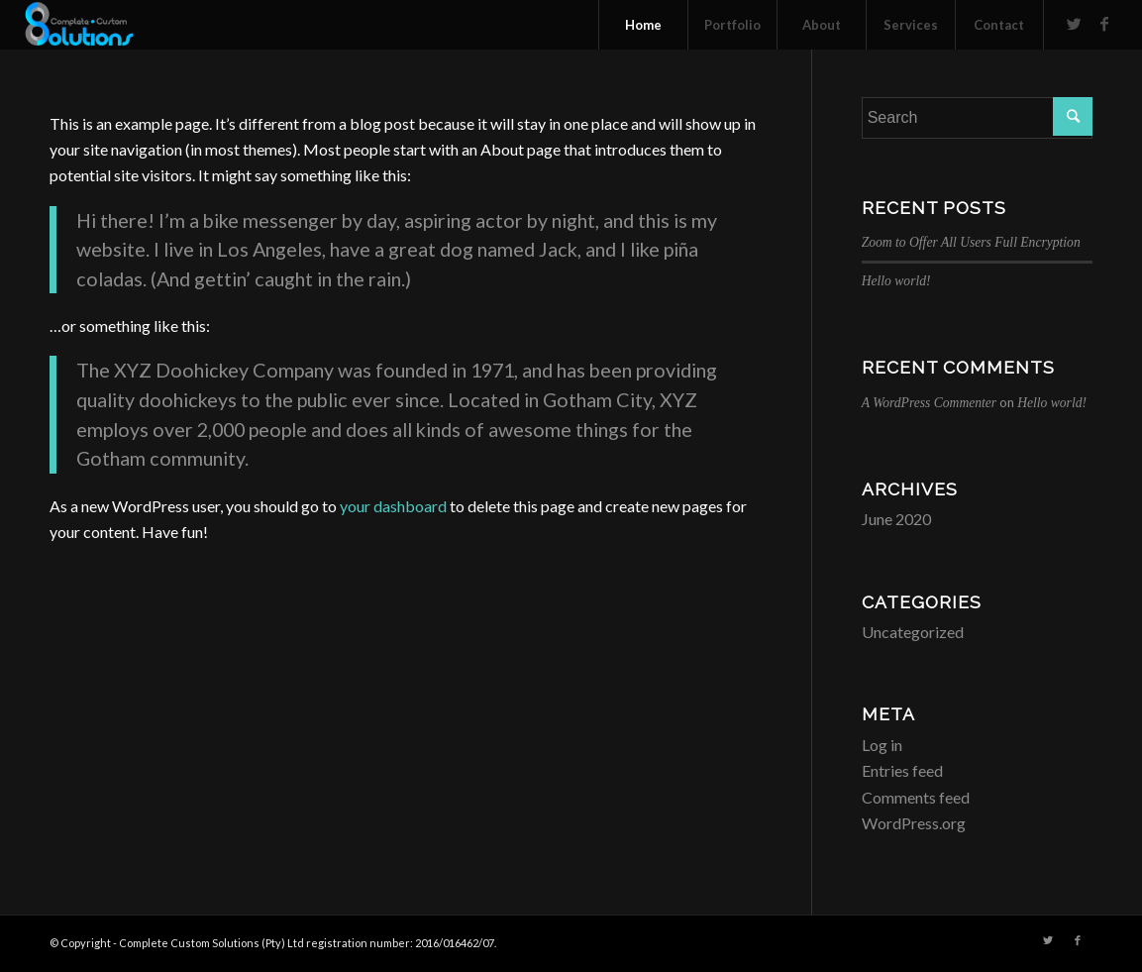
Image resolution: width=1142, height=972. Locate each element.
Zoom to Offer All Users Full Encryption (971, 242)
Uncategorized (913, 631)
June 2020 (896, 518)
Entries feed (902, 770)
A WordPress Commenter (929, 402)
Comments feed (916, 797)
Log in (882, 744)
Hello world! (896, 280)
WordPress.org (914, 822)
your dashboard (393, 505)
